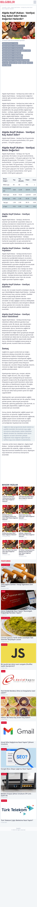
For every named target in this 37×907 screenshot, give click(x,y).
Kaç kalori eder (13, 63)
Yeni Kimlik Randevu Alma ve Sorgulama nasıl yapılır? (18, 692)
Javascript (4, 644)
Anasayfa (4, 7)
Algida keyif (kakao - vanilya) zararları (12, 58)
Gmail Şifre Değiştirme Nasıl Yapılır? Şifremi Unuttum (17, 743)
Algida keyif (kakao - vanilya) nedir (12, 53)
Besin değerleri (7, 65)
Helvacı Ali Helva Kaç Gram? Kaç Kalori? (15, 717)
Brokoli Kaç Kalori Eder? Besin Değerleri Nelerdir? (9, 534)
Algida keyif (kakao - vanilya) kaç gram (13, 48)
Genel (3, 591)
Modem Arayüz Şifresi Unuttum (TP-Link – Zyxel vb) (16, 795)
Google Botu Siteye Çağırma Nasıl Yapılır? (16, 769)
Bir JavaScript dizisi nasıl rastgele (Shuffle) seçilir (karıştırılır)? (16, 665)
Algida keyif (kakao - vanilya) (10, 43)
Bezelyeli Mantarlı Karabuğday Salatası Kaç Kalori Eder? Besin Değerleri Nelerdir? (10, 517)
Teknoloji (4, 774)
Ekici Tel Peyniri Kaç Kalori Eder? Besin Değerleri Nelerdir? (9, 551)
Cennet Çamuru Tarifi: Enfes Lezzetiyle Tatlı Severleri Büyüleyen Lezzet (17, 639)
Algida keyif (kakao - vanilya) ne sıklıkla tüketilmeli (16, 60)
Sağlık (24, 63)
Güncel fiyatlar (5, 565)
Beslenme (29, 63)
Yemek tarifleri (5, 618)
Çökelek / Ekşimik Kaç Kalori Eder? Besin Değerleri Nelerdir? (26, 534)
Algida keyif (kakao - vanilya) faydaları (12, 55)
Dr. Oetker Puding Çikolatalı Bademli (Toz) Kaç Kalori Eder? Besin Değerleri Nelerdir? (26, 552)
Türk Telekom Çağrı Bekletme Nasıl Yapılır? (17, 820)
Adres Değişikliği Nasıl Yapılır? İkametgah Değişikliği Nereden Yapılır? (16, 612)
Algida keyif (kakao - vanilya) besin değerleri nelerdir (16, 50)
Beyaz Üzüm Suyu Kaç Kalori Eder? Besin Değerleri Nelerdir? (26, 516)
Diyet (8, 7)
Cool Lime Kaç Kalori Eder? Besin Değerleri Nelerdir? (26, 497)
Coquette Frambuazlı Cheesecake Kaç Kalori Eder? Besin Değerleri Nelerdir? (8, 499)
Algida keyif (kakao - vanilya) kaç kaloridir (13, 46)
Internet (4, 722)
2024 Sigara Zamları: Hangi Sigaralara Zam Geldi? (17, 585)
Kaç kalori (5, 63)
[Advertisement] (13, 79)
